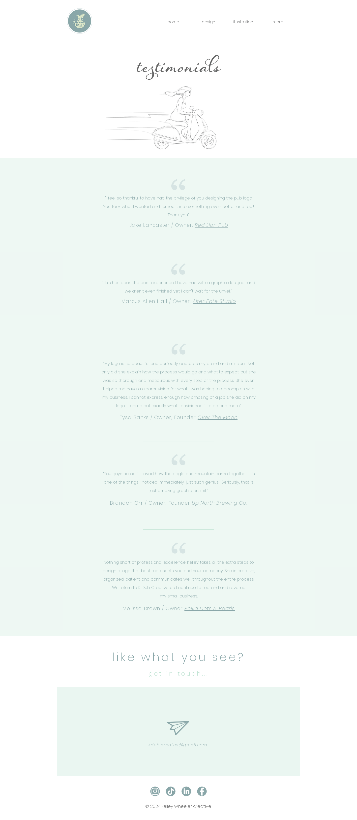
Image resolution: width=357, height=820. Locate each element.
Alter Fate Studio (214, 301)
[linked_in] (186, 791)
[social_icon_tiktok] (170, 791)
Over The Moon (218, 417)
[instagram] (155, 791)
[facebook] (202, 791)
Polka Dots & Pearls (209, 608)
